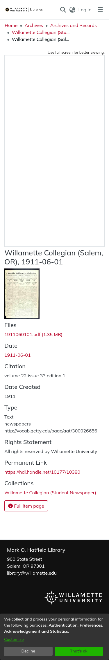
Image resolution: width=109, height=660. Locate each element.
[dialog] (54, 636)
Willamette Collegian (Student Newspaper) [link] (41, 32)
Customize (14, 639)
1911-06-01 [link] (17, 355)
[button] (63, 9)
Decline (28, 651)
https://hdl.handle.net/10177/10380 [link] (42, 472)
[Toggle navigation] (100, 9)
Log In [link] (85, 9)
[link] (33, 334)
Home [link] (11, 25)
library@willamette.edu (32, 573)
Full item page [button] (26, 506)
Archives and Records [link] (73, 25)
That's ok (78, 651)
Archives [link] (34, 25)
